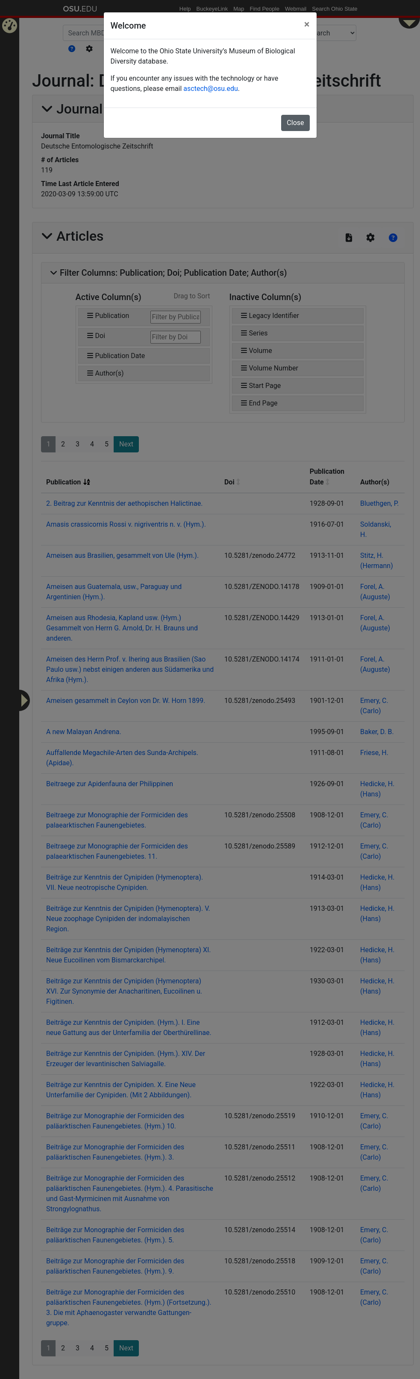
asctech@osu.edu (210, 89)
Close (295, 123)
